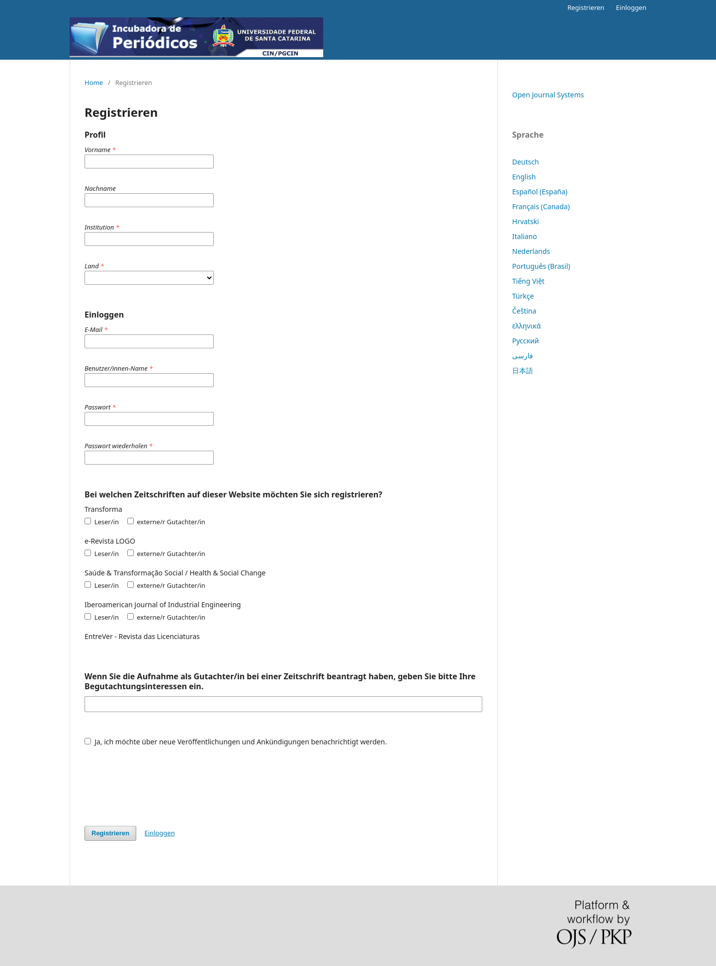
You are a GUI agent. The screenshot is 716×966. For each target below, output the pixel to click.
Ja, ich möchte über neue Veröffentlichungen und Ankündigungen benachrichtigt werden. (236, 741)
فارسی (522, 355)
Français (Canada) (541, 206)
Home (94, 82)
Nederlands (531, 251)
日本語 (522, 370)
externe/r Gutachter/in (166, 521)
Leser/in (102, 521)
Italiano (524, 236)
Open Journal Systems (548, 94)
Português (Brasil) (541, 266)
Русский (525, 340)
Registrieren (585, 7)
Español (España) (539, 191)
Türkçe (523, 296)
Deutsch (525, 161)
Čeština (524, 311)
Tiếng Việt (528, 281)
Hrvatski (525, 221)
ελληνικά (526, 325)
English (524, 176)
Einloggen (631, 7)
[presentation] (160, 781)
